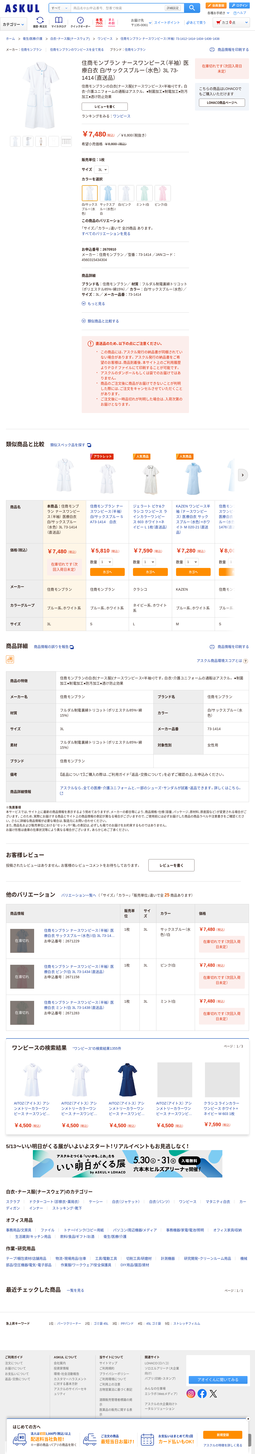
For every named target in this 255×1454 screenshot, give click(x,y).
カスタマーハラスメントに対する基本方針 (70, 1382)
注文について (16, 1363)
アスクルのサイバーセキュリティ (70, 1391)
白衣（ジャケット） (126, 1202)
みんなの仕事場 (157, 1388)
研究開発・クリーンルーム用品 (207, 1258)
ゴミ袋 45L (101, 1323)
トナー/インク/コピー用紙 (84, 1230)
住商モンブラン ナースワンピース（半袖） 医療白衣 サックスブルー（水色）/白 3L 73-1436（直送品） (79, 933)
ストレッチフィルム (186, 1323)
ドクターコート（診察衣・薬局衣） (54, 1202)
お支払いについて (19, 1374)
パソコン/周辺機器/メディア (135, 1230)
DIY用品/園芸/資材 (135, 1265)
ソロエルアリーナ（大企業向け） (162, 1371)
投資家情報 (63, 1368)
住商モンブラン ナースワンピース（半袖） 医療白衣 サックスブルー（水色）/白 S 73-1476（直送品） (235, 516)
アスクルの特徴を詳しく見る (222, 1445)
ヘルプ (241, 13)
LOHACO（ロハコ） (159, 1363)
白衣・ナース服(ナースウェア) (70, 39)
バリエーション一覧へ (78, 895)
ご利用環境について (114, 1379)
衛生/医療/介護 (33, 39)
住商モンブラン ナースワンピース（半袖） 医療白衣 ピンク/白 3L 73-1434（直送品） (79, 969)
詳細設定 (173, 7)
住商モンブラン (31, 50)
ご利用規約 (108, 1368)
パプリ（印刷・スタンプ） (160, 1381)
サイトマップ (108, 1363)
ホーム (10, 39)
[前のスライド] (7, 1087)
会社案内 (62, 1363)
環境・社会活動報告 (68, 1374)
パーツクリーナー (69, 1323)
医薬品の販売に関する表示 (115, 1412)
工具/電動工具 (106, 1258)
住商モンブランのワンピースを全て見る (77, 50)
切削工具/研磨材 (139, 1258)
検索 (192, 8)
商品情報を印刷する (229, 49)
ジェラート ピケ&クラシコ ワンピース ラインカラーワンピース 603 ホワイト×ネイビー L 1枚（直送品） (150, 516)
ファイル (48, 1230)
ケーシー (96, 1202)
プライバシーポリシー (116, 1374)
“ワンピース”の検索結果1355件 (97, 1048)
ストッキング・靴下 (67, 1208)
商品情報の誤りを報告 (54, 647)
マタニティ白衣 (218, 1202)
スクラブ (13, 1202)
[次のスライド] (248, 1087)
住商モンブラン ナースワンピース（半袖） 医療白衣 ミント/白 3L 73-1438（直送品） (79, 1005)
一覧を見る (75, 1290)
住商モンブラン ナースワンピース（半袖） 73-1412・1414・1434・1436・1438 (170, 39)
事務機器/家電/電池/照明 (185, 1230)
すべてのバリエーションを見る (106, 234)
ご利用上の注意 (111, 1384)
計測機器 (168, 1258)
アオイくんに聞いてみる (218, 1380)
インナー (36, 1208)
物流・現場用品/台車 (71, 1258)
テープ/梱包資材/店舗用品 (26, 1258)
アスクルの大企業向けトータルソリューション (162, 1406)
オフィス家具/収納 (227, 1230)
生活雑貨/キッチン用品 (33, 1237)
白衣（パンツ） (159, 1202)
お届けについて (17, 1368)
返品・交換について (19, 1379)
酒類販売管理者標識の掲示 (115, 1402)
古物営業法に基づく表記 (115, 1391)
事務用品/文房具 (18, 1230)
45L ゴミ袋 (153, 1323)
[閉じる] (248, 1418)
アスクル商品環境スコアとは (222, 661)
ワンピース (105, 39)
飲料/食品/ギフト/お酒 (77, 1237)
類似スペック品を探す (70, 445)
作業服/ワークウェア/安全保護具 (86, 1265)
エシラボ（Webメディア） (161, 1396)
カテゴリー (13, 24)
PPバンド (127, 1323)
